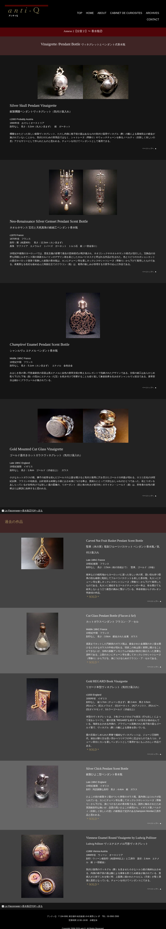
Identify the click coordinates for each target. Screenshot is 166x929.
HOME (77, 11)
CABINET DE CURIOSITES (112, 11)
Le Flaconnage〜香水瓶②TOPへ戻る (22, 504)
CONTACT (153, 11)
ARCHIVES (137, 11)
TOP (67, 11)
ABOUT (89, 11)
